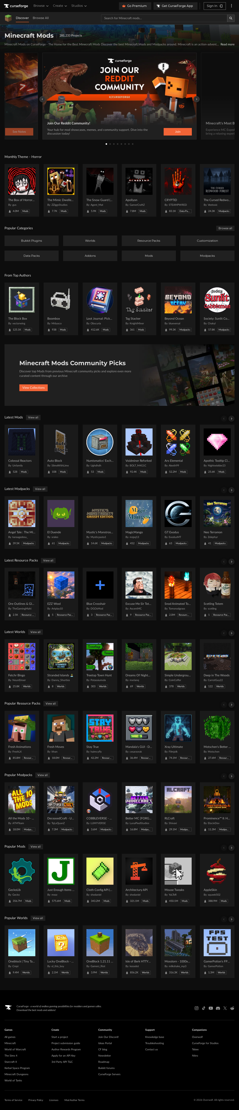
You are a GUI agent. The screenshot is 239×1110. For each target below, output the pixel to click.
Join (178, 131)
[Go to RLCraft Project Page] (178, 808)
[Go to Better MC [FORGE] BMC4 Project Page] (139, 808)
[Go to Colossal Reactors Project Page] (22, 451)
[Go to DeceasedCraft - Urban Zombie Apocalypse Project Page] (61, 808)
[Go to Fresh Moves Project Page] (61, 737)
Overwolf (197, 1037)
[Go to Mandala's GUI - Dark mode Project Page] (139, 737)
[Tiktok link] (203, 1008)
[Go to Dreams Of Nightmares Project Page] (139, 665)
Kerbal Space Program (17, 1068)
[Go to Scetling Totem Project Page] (217, 594)
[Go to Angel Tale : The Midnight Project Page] (22, 522)
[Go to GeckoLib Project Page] (22, 880)
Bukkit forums (106, 1068)
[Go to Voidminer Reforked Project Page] (139, 451)
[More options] (231, 6)
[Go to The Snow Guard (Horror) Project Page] (100, 190)
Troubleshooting (154, 1043)
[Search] (231, 18)
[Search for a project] (164, 18)
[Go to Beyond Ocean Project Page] (178, 309)
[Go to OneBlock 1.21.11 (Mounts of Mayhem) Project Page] (100, 951)
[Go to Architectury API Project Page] (139, 880)
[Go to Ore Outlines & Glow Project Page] (22, 594)
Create (60, 6)
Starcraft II (11, 1062)
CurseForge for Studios (205, 1043)
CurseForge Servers (109, 1074)
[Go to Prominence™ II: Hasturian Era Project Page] (217, 808)
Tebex (195, 1049)
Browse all (225, 228)
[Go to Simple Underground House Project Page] (178, 665)
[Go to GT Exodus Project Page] (178, 522)
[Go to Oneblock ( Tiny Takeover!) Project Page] (22, 951)
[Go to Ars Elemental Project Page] (178, 451)
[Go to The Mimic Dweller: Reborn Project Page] (61, 190)
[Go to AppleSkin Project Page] (217, 880)
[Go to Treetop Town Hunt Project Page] (100, 665)
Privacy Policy (35, 1100)
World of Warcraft (15, 1049)
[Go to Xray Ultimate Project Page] (178, 737)
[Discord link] (218, 1008)
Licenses (53, 1100)
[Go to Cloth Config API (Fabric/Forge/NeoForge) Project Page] (100, 880)
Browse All (41, 18)
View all (33, 417)
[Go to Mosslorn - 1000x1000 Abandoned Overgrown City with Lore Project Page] (178, 951)
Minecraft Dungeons (16, 1074)
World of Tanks (13, 1080)
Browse (41, 6)
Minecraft (10, 1043)
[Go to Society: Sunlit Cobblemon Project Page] (217, 309)
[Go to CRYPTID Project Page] (178, 190)
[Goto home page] (16, 6)
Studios (79, 6)
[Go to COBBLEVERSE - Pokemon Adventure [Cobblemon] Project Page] (100, 808)
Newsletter (104, 1055)
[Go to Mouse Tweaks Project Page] (178, 880)
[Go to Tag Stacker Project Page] (139, 309)
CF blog (102, 1049)
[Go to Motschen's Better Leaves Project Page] (217, 737)
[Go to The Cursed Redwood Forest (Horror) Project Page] (217, 190)
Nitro (195, 1055)
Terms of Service (13, 1100)
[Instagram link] (196, 1008)
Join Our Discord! (108, 1037)
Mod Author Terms (74, 1100)
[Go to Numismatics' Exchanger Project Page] (100, 451)
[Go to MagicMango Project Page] (139, 522)
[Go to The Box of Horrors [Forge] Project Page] (22, 190)
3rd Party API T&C (62, 1062)
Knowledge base (154, 1037)
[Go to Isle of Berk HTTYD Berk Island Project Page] (139, 951)
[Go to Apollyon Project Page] (139, 190)
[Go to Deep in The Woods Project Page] (217, 665)
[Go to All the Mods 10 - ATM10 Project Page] (22, 808)
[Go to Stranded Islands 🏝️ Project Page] (61, 665)
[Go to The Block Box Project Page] (22, 309)
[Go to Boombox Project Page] (61, 309)
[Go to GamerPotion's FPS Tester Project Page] (217, 951)
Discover (22, 18)
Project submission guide (65, 1043)
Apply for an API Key (63, 1055)
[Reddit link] (232, 1008)
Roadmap (103, 1062)
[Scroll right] (231, 419)
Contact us (151, 1049)
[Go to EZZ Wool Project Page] (61, 594)
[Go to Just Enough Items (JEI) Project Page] (61, 880)
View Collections (33, 387)
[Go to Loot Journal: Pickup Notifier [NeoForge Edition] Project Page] (100, 309)
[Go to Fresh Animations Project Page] (22, 737)
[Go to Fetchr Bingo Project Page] (22, 665)
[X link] (225, 1008)
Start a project (59, 1037)
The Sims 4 (11, 1055)
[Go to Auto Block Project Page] (61, 451)
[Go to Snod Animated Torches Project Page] (178, 594)
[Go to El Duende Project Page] (61, 522)
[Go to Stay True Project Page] (100, 737)
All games (10, 1037)
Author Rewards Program (66, 1049)
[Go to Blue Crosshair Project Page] (100, 594)
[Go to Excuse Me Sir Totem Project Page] (139, 594)
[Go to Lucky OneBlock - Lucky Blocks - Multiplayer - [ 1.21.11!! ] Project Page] (61, 951)
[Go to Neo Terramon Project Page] (217, 522)
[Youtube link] (211, 1008)
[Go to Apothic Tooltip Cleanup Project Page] (217, 451)
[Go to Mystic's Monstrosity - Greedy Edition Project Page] (100, 522)
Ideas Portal (105, 1043)
